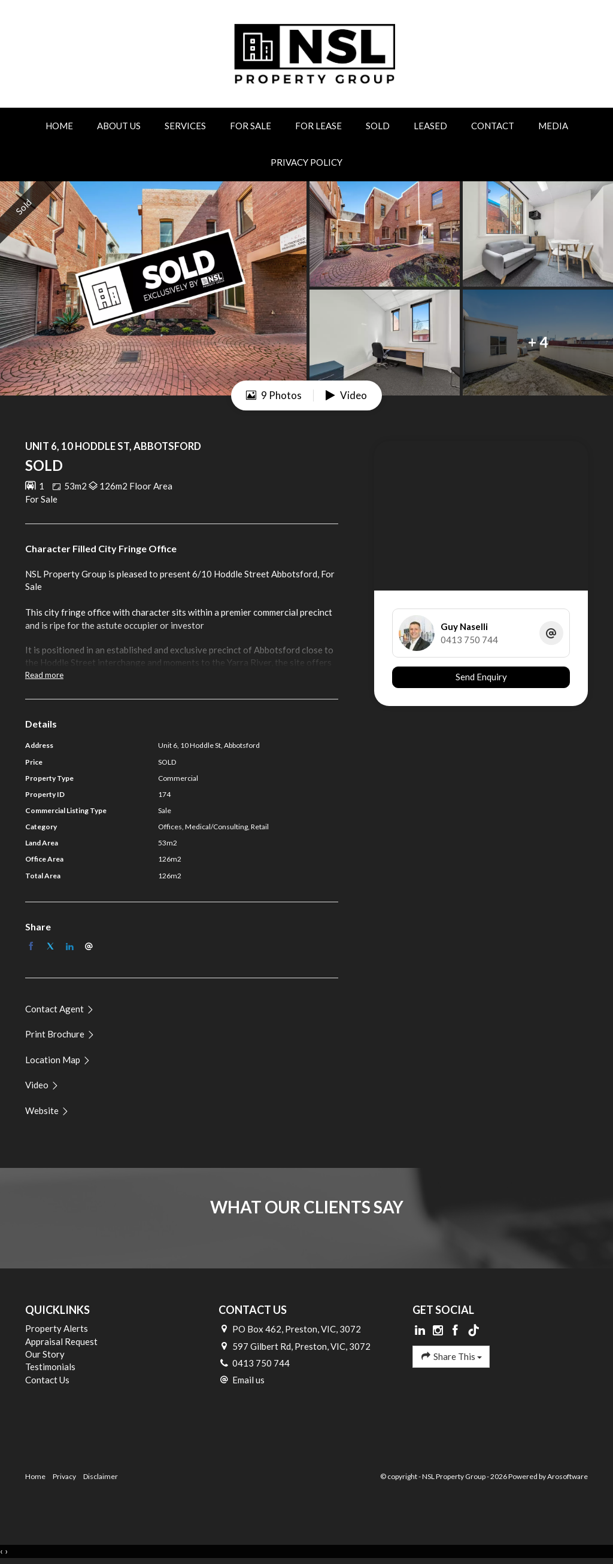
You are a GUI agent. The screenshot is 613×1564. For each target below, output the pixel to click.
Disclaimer (100, 1476)
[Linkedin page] (421, 1330)
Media (553, 125)
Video (346, 395)
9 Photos (274, 395)
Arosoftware (567, 1476)
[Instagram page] (439, 1330)
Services (185, 125)
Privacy (64, 1476)
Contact (492, 125)
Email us (248, 1379)
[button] (60, 1033)
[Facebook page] (457, 1330)
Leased (430, 125)
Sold (378, 125)
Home (59, 125)
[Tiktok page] (473, 1330)
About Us (119, 125)
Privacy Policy (306, 162)
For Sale (250, 125)
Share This (451, 1356)
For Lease (318, 125)
